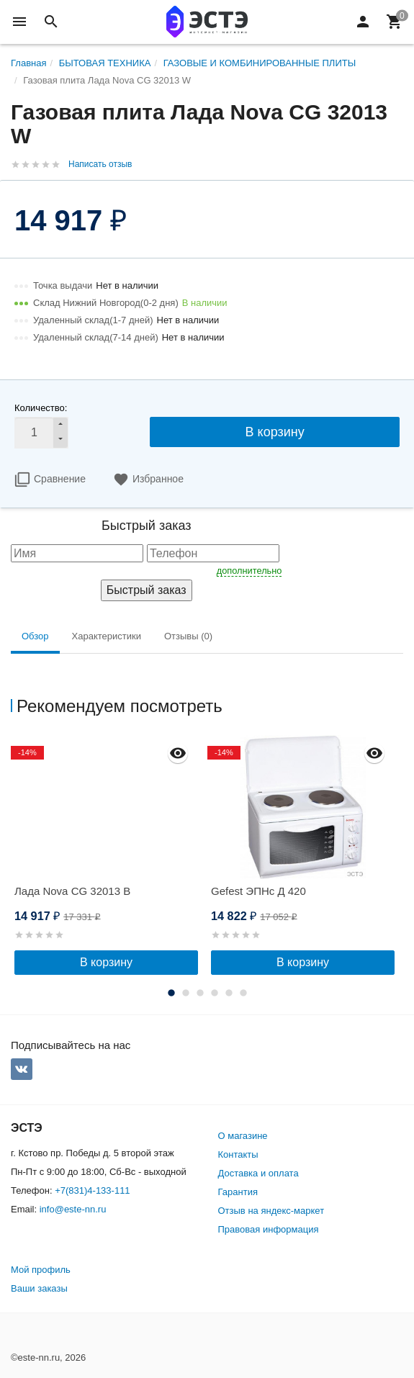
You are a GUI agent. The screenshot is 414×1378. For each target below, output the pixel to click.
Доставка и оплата (258, 1173)
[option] (109, 854)
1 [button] (171, 993)
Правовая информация (268, 1229)
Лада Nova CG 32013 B (72, 891)
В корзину (275, 432)
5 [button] (229, 993)
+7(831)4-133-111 (92, 1190)
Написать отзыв (100, 164)
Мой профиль (41, 1269)
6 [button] (243, 993)
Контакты (238, 1154)
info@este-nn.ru (73, 1209)
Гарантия (238, 1191)
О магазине (243, 1135)
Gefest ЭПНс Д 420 (258, 891)
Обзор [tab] (35, 636)
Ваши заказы (39, 1288)
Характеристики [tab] (106, 636)
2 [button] (186, 993)
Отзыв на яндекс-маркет (271, 1210)
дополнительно (249, 570)
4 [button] (214, 993)
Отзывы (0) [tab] (188, 636)
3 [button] (200, 993)
